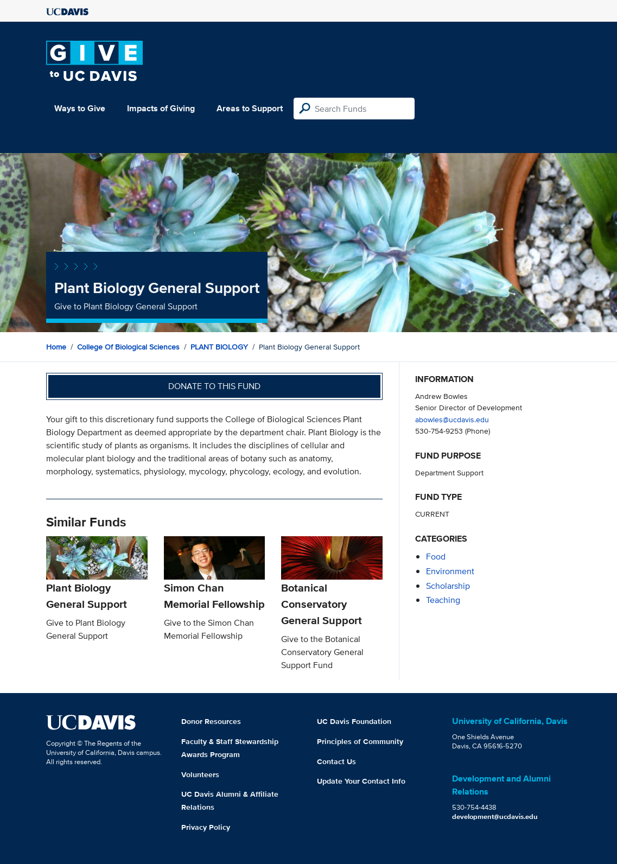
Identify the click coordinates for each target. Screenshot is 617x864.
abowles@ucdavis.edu (452, 419)
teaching (443, 600)
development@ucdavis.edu (495, 816)
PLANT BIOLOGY (219, 346)
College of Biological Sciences (128, 346)
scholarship (448, 586)
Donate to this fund (214, 386)
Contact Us (336, 761)
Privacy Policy (205, 827)
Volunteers (200, 774)
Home (56, 346)
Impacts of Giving (161, 108)
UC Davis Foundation (354, 721)
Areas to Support (250, 108)
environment (450, 571)
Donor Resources (211, 721)
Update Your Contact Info (361, 781)
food (436, 556)
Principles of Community (360, 741)
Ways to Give (79, 108)
